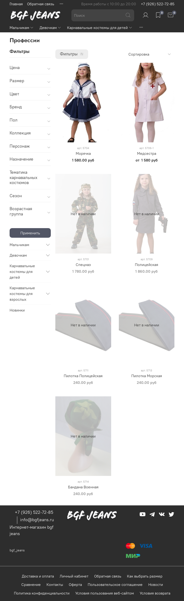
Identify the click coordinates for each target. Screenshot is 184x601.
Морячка (83, 153)
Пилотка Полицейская (83, 375)
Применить (30, 233)
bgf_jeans (17, 550)
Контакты (54, 584)
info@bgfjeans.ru (37, 519)
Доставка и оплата (38, 576)
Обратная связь (40, 3)
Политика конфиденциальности (41, 593)
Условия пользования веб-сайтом (104, 593)
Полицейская (146, 264)
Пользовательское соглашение (115, 584)
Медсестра (146, 153)
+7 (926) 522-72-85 (157, 3)
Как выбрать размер (144, 576)
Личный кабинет (74, 576)
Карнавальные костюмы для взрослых (22, 293)
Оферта (75, 584)
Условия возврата (155, 593)
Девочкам (50, 27)
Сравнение (31, 584)
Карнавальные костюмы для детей (99, 27)
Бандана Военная (83, 487)
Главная (16, 3)
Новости (155, 584)
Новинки (17, 310)
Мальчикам (22, 27)
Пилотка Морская (146, 375)
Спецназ (83, 264)
